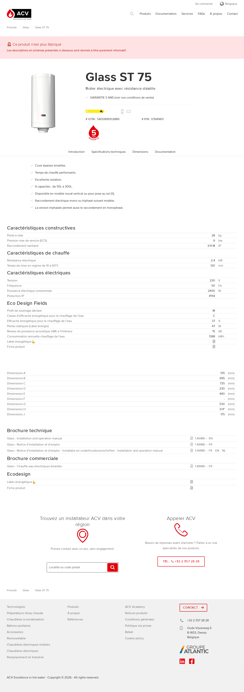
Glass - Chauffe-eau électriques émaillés (34, 466)
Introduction (76, 152)
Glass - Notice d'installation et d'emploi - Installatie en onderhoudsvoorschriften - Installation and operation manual (85, 451)
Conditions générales (139, 619)
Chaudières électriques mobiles (28, 645)
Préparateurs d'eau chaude (25, 613)
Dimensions (140, 152)
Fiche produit (16, 488)
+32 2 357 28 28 (198, 620)
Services (187, 14)
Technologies (16, 607)
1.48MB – (202, 444)
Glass (26, 27)
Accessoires (15, 632)
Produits (145, 14)
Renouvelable (16, 638)
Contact (232, 14)
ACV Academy (135, 607)
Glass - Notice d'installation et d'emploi (33, 444)
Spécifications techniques (109, 152)
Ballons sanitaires (18, 626)
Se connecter (204, 4)
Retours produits (136, 613)
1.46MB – (202, 438)
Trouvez (112, 567)
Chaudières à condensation (25, 619)
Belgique (231, 4)
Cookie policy (134, 638)
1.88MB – (202, 466)
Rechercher (132, 14)
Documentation (166, 14)
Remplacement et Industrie (25, 657)
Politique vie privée (138, 626)
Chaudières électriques (23, 651)
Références (75, 619)
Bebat (129, 632)
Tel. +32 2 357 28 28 (181, 561)
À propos (216, 14)
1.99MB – (208, 451)
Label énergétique (21, 482)
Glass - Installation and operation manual (34, 438)
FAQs (201, 14)
